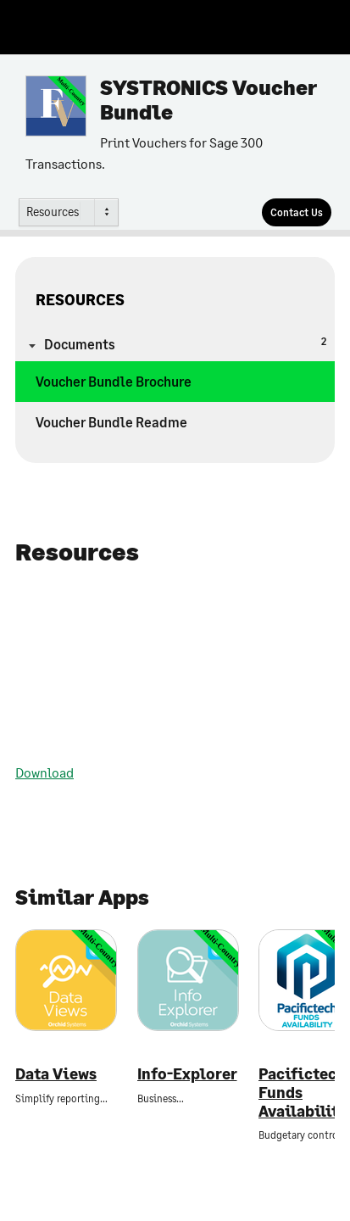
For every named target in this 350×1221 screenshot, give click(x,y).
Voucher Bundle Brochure (114, 381)
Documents (185, 343)
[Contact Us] (296, 212)
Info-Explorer (187, 1074)
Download (44, 772)
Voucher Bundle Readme (111, 422)
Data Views (56, 1074)
